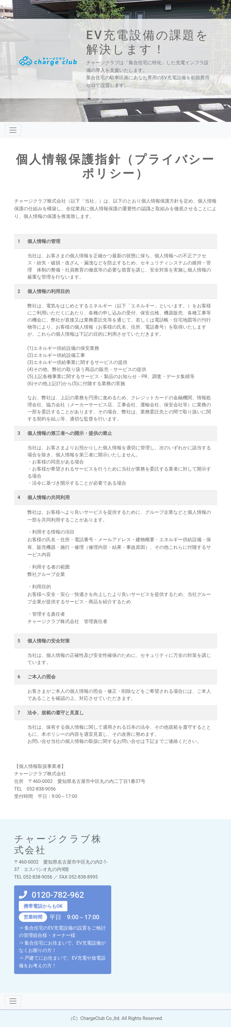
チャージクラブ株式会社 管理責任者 (67, 621)
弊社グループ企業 (46, 574)
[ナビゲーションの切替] (13, 130)
